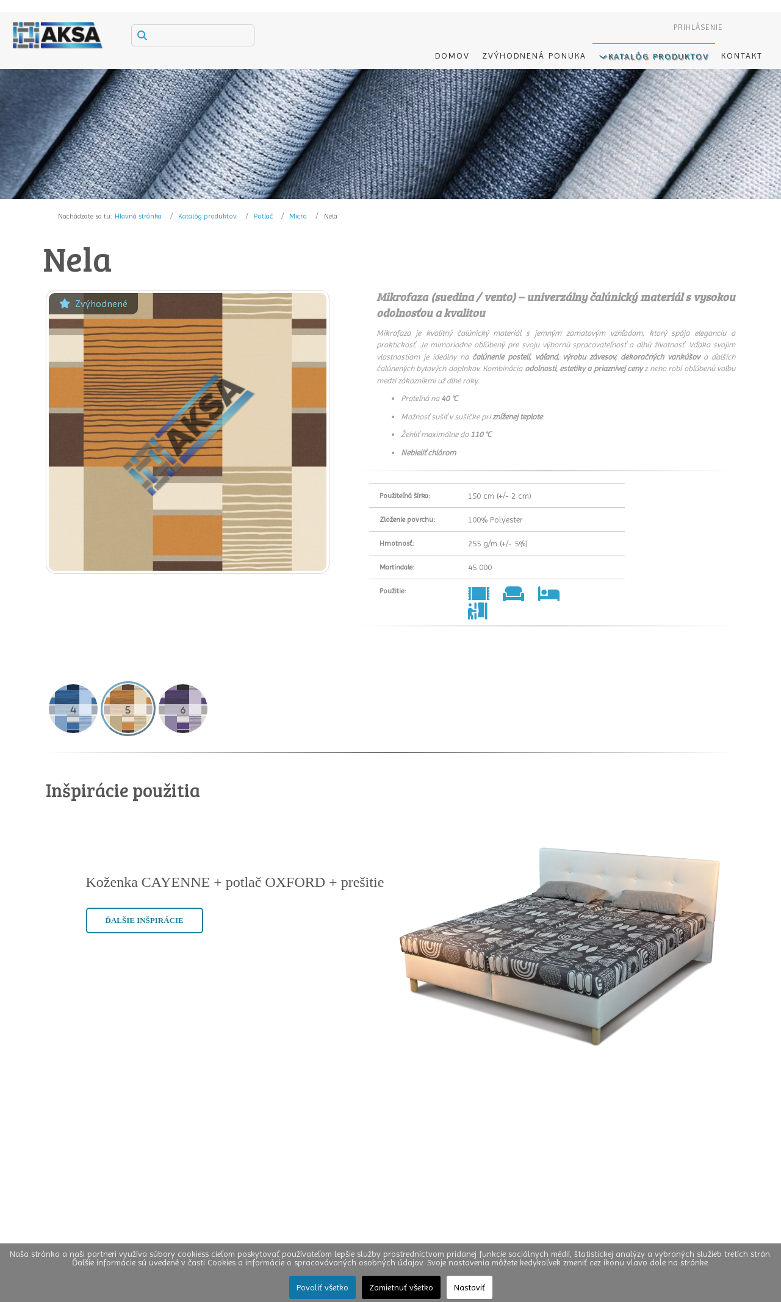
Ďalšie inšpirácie (145, 920)
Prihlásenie (698, 27)
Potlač (263, 216)
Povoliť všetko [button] (322, 1287)
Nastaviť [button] (469, 1287)
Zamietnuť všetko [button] (401, 1287)
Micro (298, 216)
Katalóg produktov (207, 216)
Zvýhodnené (93, 303)
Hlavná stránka (138, 216)
